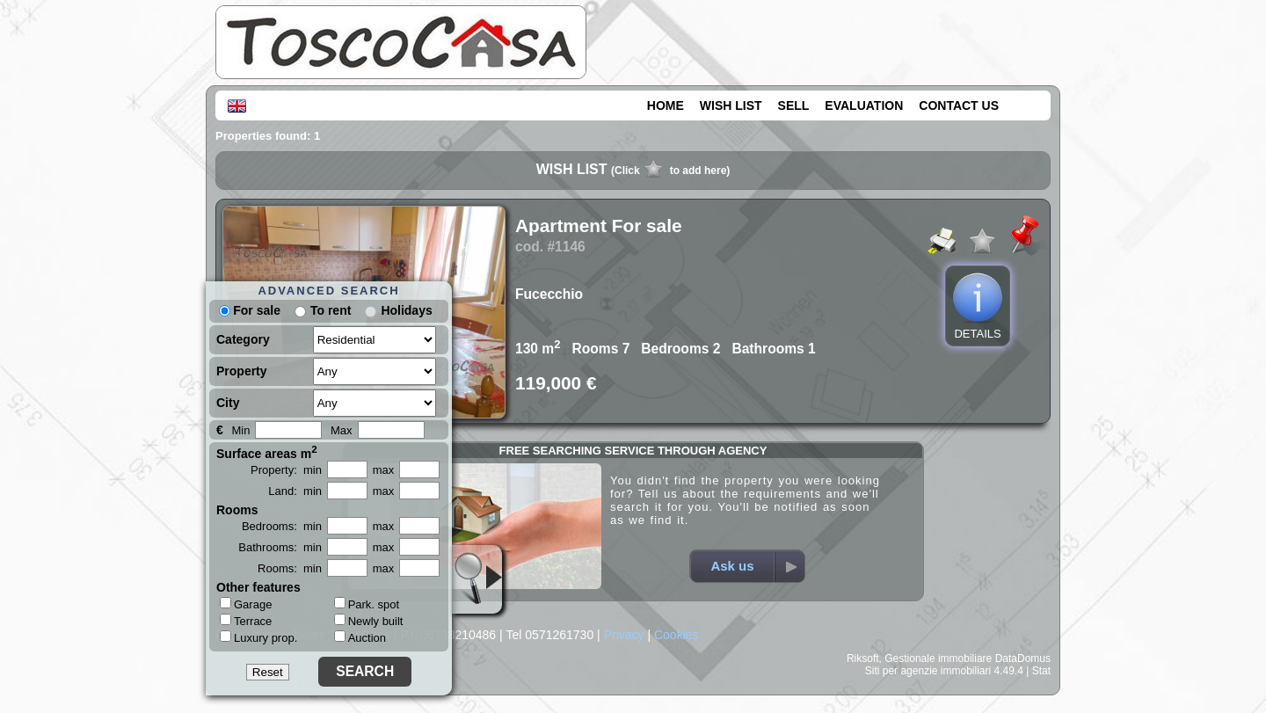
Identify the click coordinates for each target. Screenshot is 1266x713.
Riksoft (863, 658)
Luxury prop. (258, 637)
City (227, 403)
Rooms (237, 510)
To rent (330, 310)
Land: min (295, 491)
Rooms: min (290, 568)
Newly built (369, 621)
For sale (249, 310)
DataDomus (1023, 658)
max (384, 470)
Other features (258, 587)
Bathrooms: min (280, 547)
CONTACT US (959, 105)
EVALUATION (864, 105)
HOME (665, 105)
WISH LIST (731, 105)
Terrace (246, 621)
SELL (794, 105)
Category (243, 339)
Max (342, 430)
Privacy (624, 635)
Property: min (286, 470)
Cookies (676, 635)
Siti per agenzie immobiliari (928, 671)
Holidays (406, 310)
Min (240, 430)
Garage (246, 604)
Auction (360, 637)
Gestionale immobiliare (938, 658)
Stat (1041, 671)
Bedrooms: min (282, 526)
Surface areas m (266, 452)
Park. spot (367, 604)
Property (241, 371)
